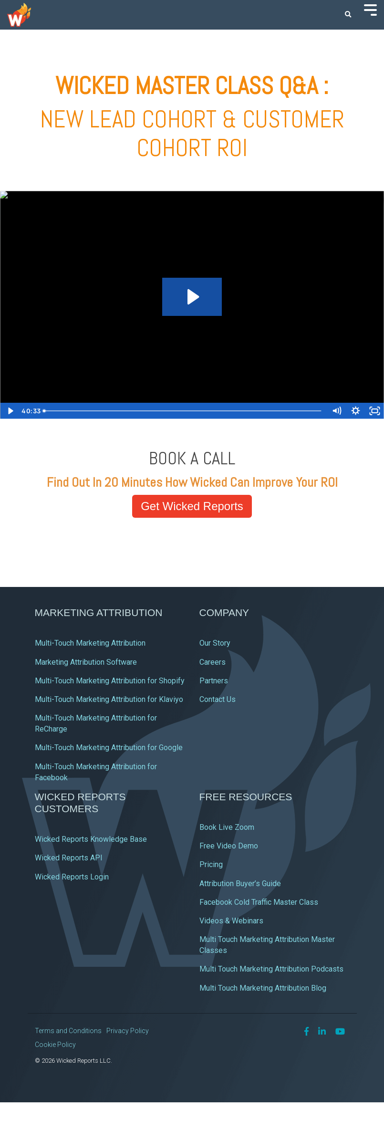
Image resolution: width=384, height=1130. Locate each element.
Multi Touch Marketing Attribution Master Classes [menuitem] (268, 945)
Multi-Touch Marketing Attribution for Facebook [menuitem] (97, 772)
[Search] (348, 15)
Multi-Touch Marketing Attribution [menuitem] (90, 643)
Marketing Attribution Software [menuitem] (86, 662)
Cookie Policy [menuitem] (55, 1044)
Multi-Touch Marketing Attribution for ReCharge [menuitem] (97, 723)
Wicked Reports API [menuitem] (69, 857)
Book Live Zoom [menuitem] (226, 827)
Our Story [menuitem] (214, 643)
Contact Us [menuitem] (217, 699)
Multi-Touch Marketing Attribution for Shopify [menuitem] (110, 680)
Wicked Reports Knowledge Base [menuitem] (91, 839)
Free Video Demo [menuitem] (228, 845)
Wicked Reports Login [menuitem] (72, 876)
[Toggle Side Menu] (370, 9)
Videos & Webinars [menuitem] (231, 920)
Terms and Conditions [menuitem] (68, 1031)
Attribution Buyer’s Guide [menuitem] (240, 883)
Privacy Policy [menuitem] (127, 1031)
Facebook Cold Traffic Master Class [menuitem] (258, 902)
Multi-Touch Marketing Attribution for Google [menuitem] (109, 747)
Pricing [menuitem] (211, 864)
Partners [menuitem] (213, 680)
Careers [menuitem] (212, 662)
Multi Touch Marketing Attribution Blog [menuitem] (262, 988)
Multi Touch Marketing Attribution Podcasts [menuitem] (271, 968)
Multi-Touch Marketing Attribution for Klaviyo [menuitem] (109, 699)
